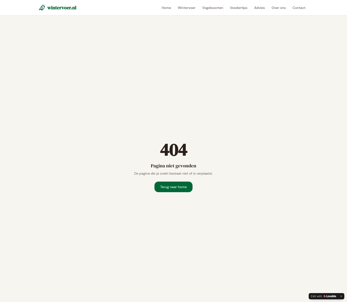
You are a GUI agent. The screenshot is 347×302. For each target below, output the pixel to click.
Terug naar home (173, 187)
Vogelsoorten (212, 8)
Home (166, 8)
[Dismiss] (341, 296)
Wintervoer (186, 8)
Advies (259, 8)
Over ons (279, 8)
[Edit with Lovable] (323, 296)
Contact (299, 8)
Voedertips (238, 8)
